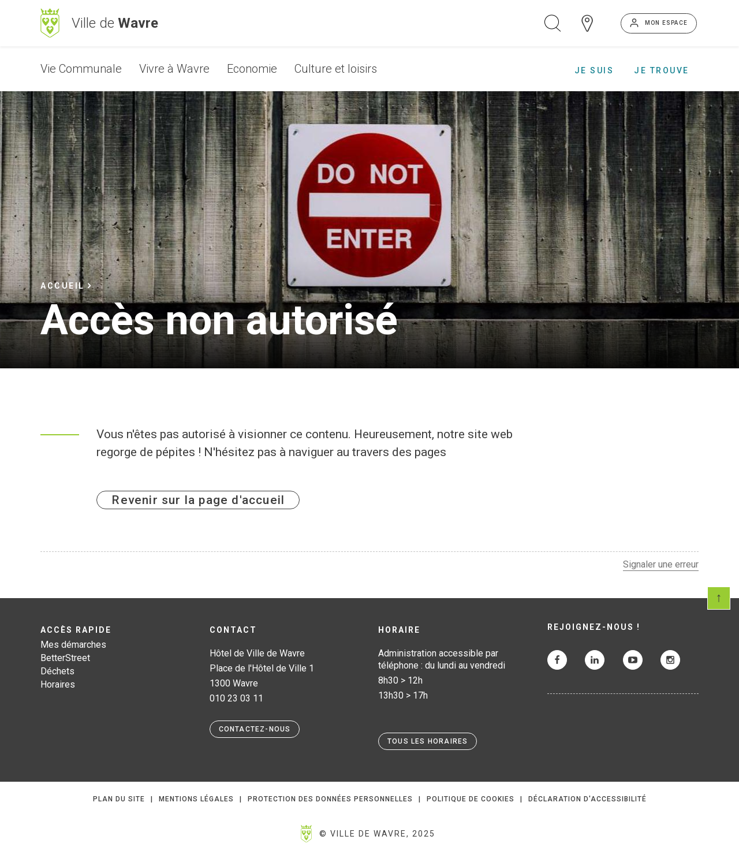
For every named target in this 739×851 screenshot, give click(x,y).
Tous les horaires (427, 741)
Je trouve (661, 70)
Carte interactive (587, 23)
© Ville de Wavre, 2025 (377, 833)
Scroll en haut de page (718, 598)
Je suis (594, 70)
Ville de (115, 23)
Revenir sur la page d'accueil (198, 500)
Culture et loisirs (335, 69)
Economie (252, 69)
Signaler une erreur (661, 564)
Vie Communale (81, 69)
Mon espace (666, 23)
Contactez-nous (255, 729)
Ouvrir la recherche (552, 23)
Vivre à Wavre (174, 69)
